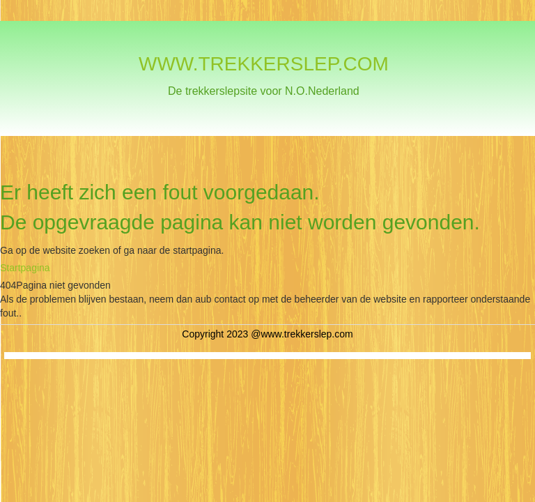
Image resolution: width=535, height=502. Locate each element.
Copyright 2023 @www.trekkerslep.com (267, 334)
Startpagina (25, 267)
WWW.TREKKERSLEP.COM (264, 64)
